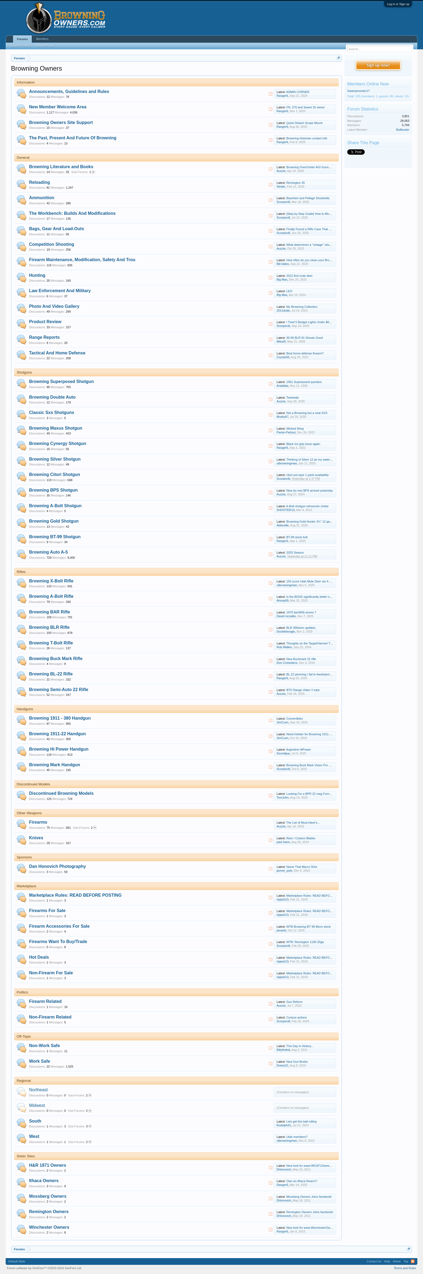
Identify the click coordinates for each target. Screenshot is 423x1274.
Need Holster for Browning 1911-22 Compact (316, 734)
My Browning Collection (301, 306)
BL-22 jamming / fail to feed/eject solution (313, 674)
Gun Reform (294, 1001)
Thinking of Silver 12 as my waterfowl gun (313, 459)
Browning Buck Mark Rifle (56, 658)
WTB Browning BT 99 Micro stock (308, 926)
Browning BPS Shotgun (53, 490)
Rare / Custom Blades (300, 838)
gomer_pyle (284, 870)
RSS (270, 94)
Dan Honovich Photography (57, 866)
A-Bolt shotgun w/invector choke (307, 506)
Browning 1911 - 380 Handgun (60, 718)
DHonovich (284, 1169)
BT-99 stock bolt (297, 537)
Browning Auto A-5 (48, 552)
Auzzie (281, 170)
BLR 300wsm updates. (301, 627)
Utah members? (296, 1136)
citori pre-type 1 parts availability (307, 475)
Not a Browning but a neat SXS (306, 413)
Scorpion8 (283, 201)
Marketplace (26, 886)
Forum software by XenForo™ (44, 1268)
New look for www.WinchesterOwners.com (314, 1227)
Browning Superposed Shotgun (61, 381)
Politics (22, 992)
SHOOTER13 (286, 510)
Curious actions (296, 1017)
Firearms (38, 822)
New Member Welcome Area (58, 107)
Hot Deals (39, 957)
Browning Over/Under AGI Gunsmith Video (314, 167)
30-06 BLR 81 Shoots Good (304, 337)
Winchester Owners (49, 1227)
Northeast (38, 1089)
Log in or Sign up (398, 4)
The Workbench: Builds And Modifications (72, 213)
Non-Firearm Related (50, 1017)
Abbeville (283, 525)
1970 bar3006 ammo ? (301, 612)
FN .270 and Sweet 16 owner (305, 107)
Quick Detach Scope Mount (304, 123)
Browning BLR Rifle (49, 627)
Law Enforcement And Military (60, 290)
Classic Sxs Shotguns (51, 412)
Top (406, 1261)
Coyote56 (283, 357)
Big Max (282, 279)
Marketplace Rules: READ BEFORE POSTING (75, 895)
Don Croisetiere (287, 662)
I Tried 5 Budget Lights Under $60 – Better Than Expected (324, 322)
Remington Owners (49, 1211)
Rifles (21, 572)
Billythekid (283, 1049)
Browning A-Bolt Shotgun (55, 505)
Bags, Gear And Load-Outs (56, 228)
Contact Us (374, 1261)
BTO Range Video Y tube (302, 690)
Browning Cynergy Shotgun (57, 443)
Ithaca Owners (44, 1180)
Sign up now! (378, 65)
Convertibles (294, 718)
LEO (289, 291)
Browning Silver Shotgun (55, 459)
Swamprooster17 (358, 90)
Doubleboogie (286, 631)
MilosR (281, 341)
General (23, 158)
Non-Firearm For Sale (51, 973)
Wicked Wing (294, 428)
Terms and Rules (405, 1268)
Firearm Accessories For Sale (59, 926)
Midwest (37, 1105)
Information (26, 82)
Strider (281, 186)
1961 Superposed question (304, 382)
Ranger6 (282, 95)
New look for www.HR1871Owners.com (312, 1165)
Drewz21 (282, 1065)
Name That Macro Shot (301, 866)
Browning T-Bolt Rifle (51, 643)
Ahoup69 (282, 600)
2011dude (283, 310)
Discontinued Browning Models (61, 793)
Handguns (25, 709)
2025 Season (295, 552)
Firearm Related (45, 1001)
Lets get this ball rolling (301, 1121)
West (34, 1136)
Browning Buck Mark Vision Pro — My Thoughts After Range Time (329, 765)
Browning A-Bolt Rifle (51, 596)
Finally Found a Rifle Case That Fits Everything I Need (322, 229)
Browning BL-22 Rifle (51, 674)
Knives (36, 837)
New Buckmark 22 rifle (301, 659)
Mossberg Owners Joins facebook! (309, 1196)
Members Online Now (368, 84)
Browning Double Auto (52, 397)
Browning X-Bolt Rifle (51, 581)
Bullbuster (402, 129)
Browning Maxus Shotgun (55, 428)
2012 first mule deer (299, 275)
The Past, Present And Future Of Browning (73, 138)
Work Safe (39, 1061)
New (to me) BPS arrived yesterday (309, 490)
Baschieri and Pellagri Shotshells (307, 198)
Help (387, 1261)
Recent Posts (45, 45)
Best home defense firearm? (304, 353)
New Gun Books (297, 1061)
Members (42, 38)
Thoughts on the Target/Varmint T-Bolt (311, 643)
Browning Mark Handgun (54, 764)
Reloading (39, 182)
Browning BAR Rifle (49, 612)
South (35, 1121)
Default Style (16, 1261)
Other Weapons (29, 813)
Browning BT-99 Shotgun (55, 536)
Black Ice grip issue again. (303, 444)
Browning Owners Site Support (61, 122)
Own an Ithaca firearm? (301, 1181)
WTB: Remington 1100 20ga (305, 942)
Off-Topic (24, 1036)
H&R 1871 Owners (47, 1165)
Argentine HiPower (298, 749)
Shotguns (24, 372)
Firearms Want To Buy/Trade (58, 941)
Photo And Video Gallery (54, 306)
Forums (22, 39)
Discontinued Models (33, 784)
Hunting (37, 275)
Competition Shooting (51, 244)
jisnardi (281, 930)
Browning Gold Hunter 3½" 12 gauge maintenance (319, 521)
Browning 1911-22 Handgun (57, 733)
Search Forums (21, 45)
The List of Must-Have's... (303, 822)
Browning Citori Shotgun (54, 474)
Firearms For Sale (47, 910)
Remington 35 (295, 182)
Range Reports (44, 337)
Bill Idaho (283, 263)
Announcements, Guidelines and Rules (69, 91)
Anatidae (282, 385)
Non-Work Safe (44, 1045)
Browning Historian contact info (306, 138)
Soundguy (283, 753)
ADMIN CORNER (297, 92)
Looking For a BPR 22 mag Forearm (310, 793)
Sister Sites (26, 1156)
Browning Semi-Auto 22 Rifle (58, 689)
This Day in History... (299, 1046)
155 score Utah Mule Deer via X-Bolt (310, 581)
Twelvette (292, 397)
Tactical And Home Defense (57, 353)
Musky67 (282, 416)
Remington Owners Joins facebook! (309, 1212)
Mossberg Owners (48, 1196)
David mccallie (286, 616)
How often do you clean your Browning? (312, 260)
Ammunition (41, 197)
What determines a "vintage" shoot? (309, 244)
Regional (24, 1081)
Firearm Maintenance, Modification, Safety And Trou (82, 259)
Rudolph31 (284, 1125)
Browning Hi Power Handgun (58, 749)
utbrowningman (287, 463)
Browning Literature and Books (61, 166)
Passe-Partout (286, 432)
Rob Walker (284, 647)
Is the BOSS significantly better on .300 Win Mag (318, 596)
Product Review (45, 321)
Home (397, 1261)
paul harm (283, 842)
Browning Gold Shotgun (54, 521)
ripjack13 (282, 899)
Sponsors (24, 857)
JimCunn (282, 722)
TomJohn (283, 797)
